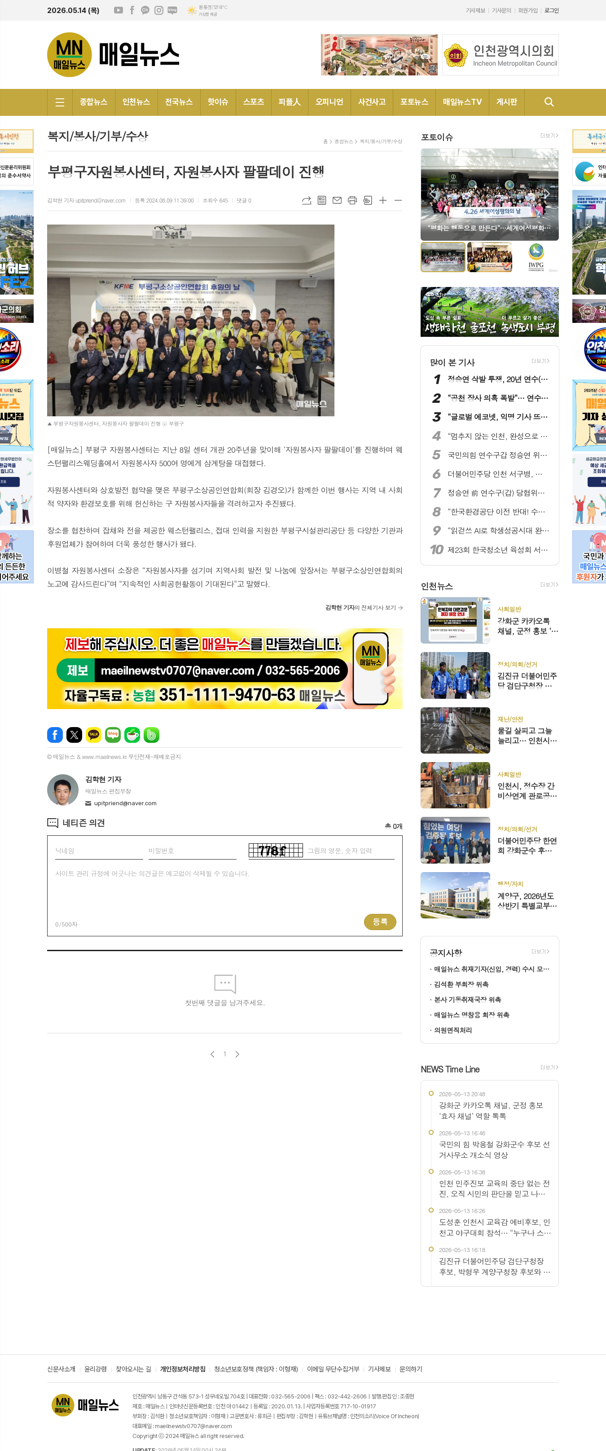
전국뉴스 (179, 101)
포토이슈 (436, 137)
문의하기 (411, 1369)
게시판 (506, 101)
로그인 (552, 10)
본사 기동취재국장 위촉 (467, 999)
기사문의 (501, 10)
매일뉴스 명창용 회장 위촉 (471, 1014)
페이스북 (132, 10)
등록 (380, 921)
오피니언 (329, 101)
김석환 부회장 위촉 (461, 984)
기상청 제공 (208, 14)
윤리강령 (95, 1369)
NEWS (450, 1069)
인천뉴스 (136, 101)
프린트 (352, 200)
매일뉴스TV (462, 101)
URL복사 (306, 200)
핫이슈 (218, 101)
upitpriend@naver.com (125, 803)
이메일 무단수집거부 (333, 1369)
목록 (321, 200)
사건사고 (372, 101)
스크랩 (367, 200)
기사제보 (475, 10)
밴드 (151, 735)
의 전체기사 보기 (360, 607)
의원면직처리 (453, 1030)
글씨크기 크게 (382, 200)
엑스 (74, 735)
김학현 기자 (103, 779)
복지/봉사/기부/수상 (381, 141)
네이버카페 (132, 735)
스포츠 (253, 101)
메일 (337, 200)
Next (547, 193)
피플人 (289, 101)
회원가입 (527, 10)
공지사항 (445, 953)
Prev (432, 193)
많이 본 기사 (452, 362)
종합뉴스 (94, 101)
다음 (237, 1054)
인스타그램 (159, 10)
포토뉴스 (414, 101)
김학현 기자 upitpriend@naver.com (86, 200)
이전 (212, 1054)
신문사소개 (61, 1369)
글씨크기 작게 (398, 200)
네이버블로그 (172, 10)
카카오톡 (93, 735)
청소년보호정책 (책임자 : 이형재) (256, 1369)
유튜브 (118, 10)
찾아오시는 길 (133, 1369)
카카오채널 (145, 10)
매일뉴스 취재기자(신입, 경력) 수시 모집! (492, 969)
